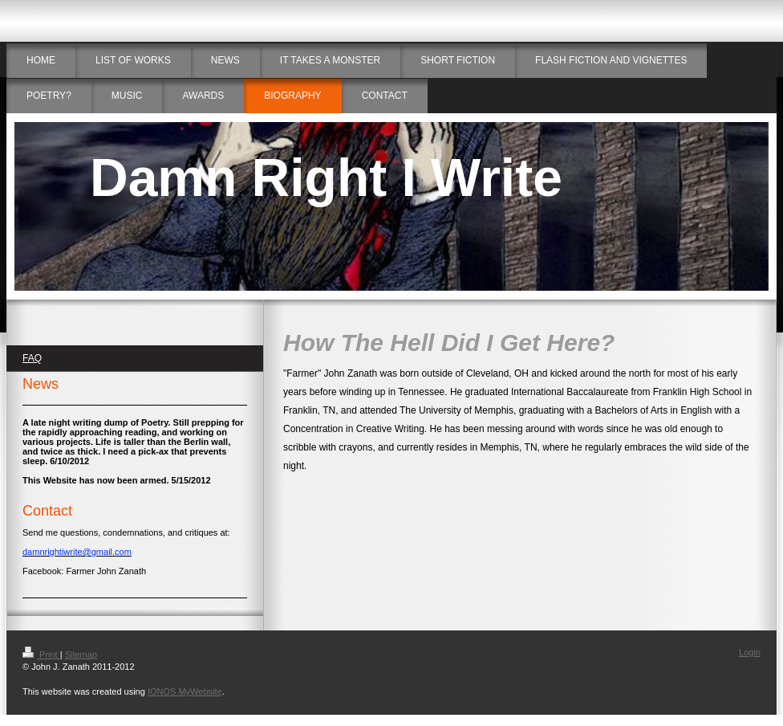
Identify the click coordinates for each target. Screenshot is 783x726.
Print (41, 654)
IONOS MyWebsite (185, 691)
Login (750, 652)
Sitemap (81, 654)
